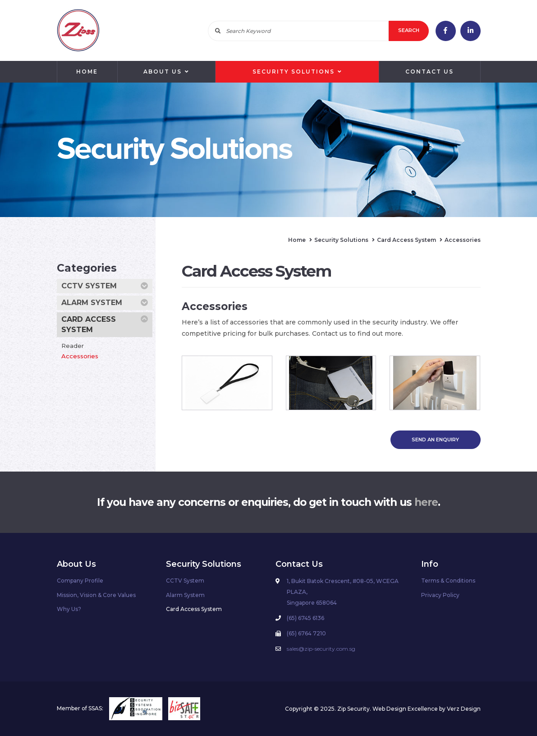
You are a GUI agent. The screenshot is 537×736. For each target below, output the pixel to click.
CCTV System (104, 286)
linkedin (470, 31)
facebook (446, 31)
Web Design (389, 708)
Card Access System (104, 324)
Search (408, 30)
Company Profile (80, 580)
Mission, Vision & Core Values (96, 595)
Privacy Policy (440, 595)
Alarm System (104, 303)
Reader (72, 345)
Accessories (79, 356)
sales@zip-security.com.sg (321, 648)
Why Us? (69, 609)
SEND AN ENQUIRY (435, 439)
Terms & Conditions (448, 580)
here (426, 502)
